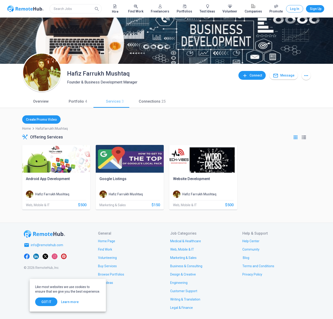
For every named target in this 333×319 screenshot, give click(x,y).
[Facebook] (26, 256)
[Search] (97, 8)
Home (26, 128)
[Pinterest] (63, 256)
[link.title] (106, 241)
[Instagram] (54, 256)
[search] (75, 9)
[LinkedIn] (36, 256)
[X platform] (45, 256)
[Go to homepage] (44, 234)
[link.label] (251, 241)
